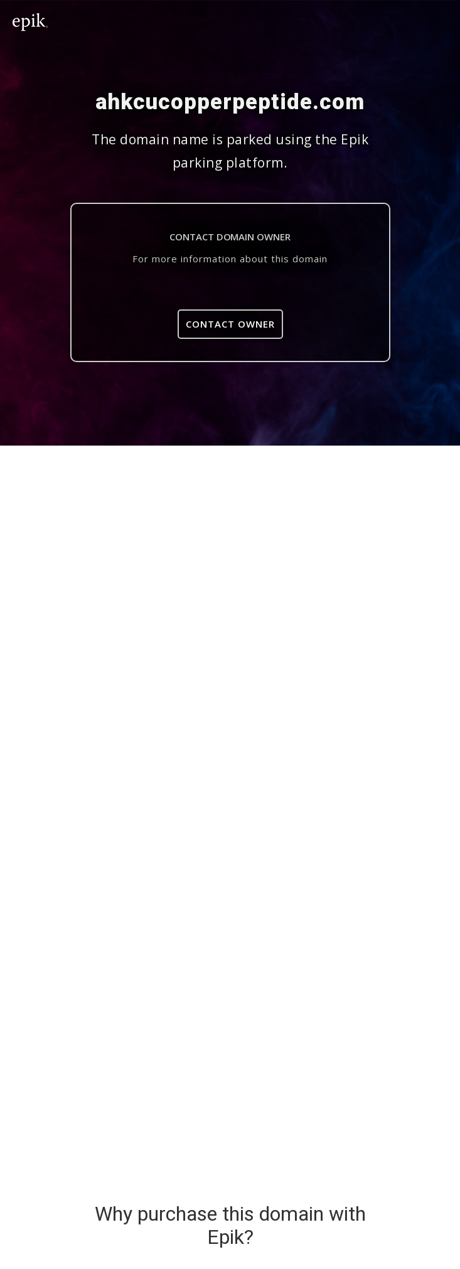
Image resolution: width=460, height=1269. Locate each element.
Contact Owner (230, 324)
